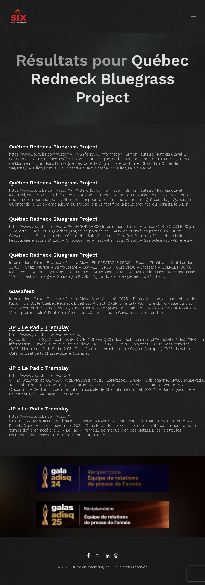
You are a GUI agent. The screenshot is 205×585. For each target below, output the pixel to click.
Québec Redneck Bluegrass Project (53, 146)
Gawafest (21, 291)
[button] (193, 16)
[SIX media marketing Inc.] (18, 16)
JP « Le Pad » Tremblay (39, 327)
